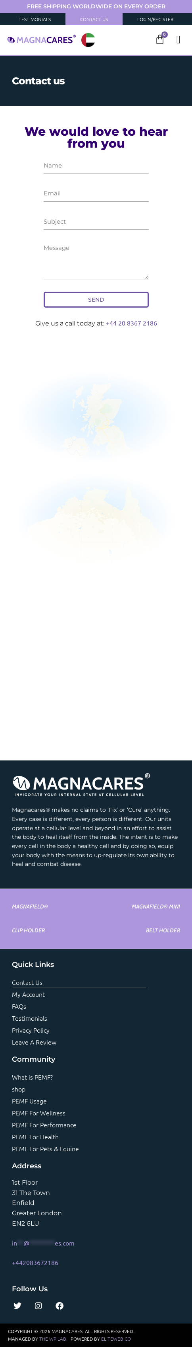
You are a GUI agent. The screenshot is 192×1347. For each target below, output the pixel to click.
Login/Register (155, 19)
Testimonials (35, 19)
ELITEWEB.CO (116, 1338)
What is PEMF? (32, 1076)
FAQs (19, 1006)
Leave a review (34, 1041)
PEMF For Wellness (38, 1112)
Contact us (27, 982)
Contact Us (94, 19)
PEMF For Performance (44, 1124)
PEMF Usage (29, 1100)
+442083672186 (35, 1262)
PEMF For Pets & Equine (45, 1148)
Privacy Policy (31, 1029)
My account (28, 994)
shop (18, 1088)
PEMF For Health (35, 1136)
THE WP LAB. (53, 1338)
